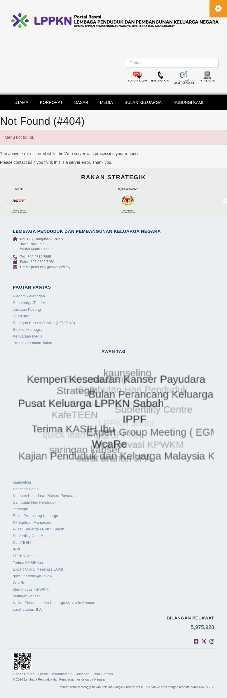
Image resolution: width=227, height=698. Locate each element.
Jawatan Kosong (27, 309)
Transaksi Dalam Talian (32, 343)
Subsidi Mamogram (29, 329)
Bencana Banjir (26, 489)
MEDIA (106, 102)
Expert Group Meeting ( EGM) (38, 569)
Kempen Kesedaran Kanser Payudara (45, 495)
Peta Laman (102, 674)
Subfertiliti (21, 316)
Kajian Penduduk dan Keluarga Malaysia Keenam (54, 603)
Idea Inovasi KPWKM (31, 589)
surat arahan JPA (27, 609)
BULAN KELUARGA (143, 102)
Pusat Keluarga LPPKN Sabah (38, 529)
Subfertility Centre (28, 536)
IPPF (17, 549)
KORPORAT (51, 102)
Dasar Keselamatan (54, 674)
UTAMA (21, 102)
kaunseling (22, 482)
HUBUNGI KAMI (188, 102)
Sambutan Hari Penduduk (34, 502)
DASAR (81, 102)
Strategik (20, 509)
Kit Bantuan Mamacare (32, 522)
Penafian (81, 674)
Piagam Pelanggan (29, 296)
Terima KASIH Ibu (28, 562)
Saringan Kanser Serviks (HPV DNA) (44, 323)
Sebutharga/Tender (29, 303)
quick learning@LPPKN (33, 576)
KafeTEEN (22, 542)
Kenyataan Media (27, 336)
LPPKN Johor (24, 556)
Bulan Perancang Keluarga (35, 516)
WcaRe (19, 582)
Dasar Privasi (24, 674)
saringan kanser (26, 596)
